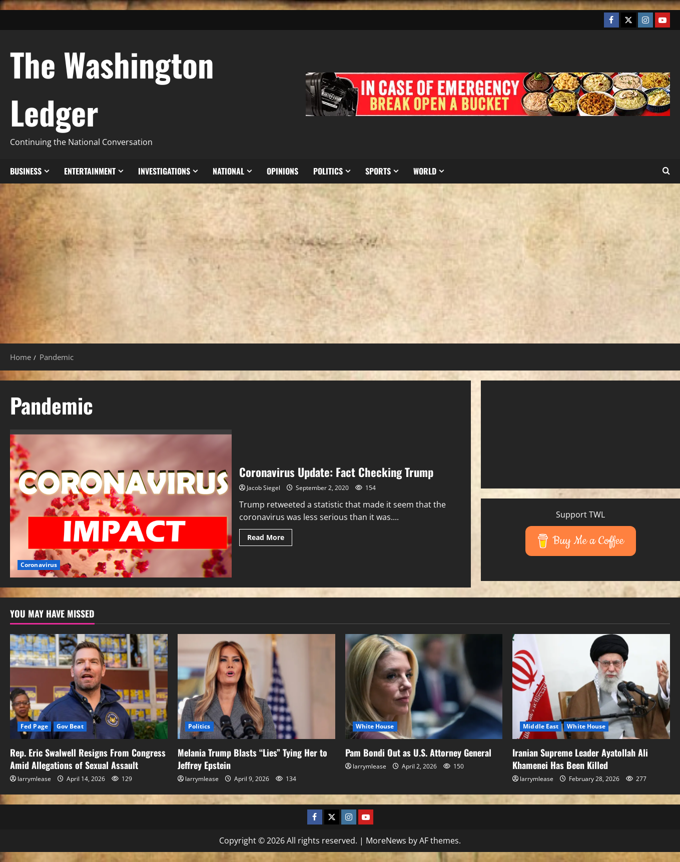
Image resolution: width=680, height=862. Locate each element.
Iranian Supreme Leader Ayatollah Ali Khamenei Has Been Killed (580, 759)
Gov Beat (70, 726)
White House (375, 726)
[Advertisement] (340, 258)
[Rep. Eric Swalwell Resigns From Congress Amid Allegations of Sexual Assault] (89, 686)
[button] (666, 171)
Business (26, 171)
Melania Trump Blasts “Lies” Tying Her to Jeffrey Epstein (252, 759)
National (228, 171)
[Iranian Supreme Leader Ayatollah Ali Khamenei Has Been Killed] (591, 686)
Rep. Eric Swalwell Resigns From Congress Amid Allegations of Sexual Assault (88, 759)
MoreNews (386, 840)
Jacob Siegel (263, 488)
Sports (378, 171)
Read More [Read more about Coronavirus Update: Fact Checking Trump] (269, 539)
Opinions (282, 171)
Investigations (164, 171)
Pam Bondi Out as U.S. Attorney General (418, 752)
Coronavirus (39, 564)
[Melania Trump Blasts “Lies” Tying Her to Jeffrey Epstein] (256, 686)
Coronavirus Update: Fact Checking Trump (121, 503)
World (424, 171)
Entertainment (90, 171)
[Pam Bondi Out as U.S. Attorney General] (424, 686)
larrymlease (34, 778)
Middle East (540, 726)
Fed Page (34, 726)
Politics (328, 171)
